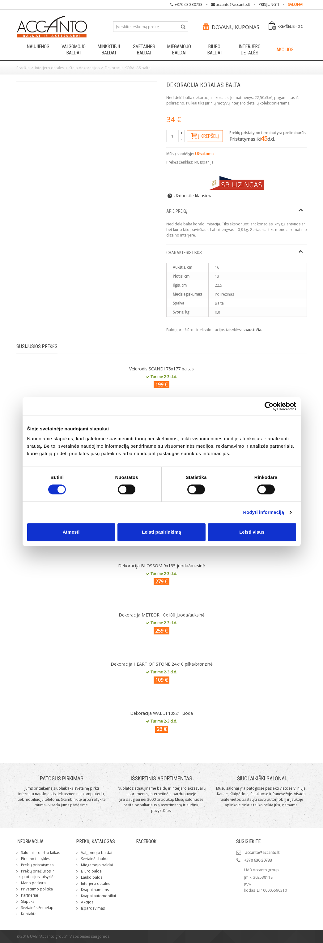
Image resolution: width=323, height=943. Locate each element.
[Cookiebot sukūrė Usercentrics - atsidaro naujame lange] (269, 406)
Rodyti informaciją (263, 512)
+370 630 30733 (188, 4)
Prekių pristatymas (36, 865)
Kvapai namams (94, 889)
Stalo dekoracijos (84, 67)
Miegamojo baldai (179, 50)
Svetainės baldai (144, 50)
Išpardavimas (92, 908)
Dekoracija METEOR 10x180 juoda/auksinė (162, 615)
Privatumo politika (36, 889)
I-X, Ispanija (204, 162)
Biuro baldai (214, 50)
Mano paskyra (33, 882)
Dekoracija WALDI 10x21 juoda (161, 713)
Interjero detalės (250, 50)
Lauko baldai (92, 877)
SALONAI (295, 4)
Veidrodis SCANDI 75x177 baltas (161, 369)
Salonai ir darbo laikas (40, 852)
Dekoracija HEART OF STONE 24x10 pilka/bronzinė (162, 664)
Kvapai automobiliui (98, 895)
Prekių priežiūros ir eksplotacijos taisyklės (35, 873)
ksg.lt (302, 936)
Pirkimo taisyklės (35, 858)
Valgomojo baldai (74, 50)
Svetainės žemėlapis (38, 907)
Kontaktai (28, 913)
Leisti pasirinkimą (161, 532)
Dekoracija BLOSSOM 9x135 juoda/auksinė (161, 566)
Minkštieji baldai (109, 50)
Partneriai (29, 895)
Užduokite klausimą (193, 195)
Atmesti (70, 532)
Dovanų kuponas (230, 27)
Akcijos (285, 50)
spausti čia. (252, 329)
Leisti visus (252, 532)
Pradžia (23, 67)
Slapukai (28, 901)
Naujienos (38, 46)
